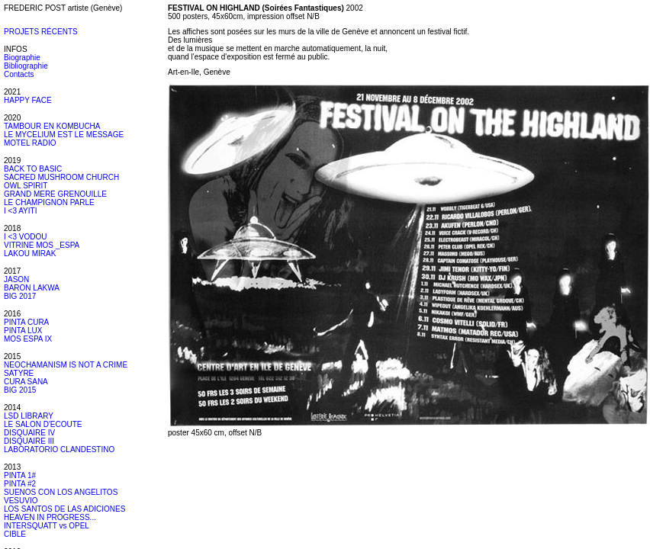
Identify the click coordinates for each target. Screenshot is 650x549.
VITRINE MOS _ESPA (41, 245)
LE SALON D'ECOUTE (43, 424)
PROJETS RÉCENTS (41, 31)
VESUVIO (20, 500)
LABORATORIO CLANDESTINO (59, 449)
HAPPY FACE (28, 100)
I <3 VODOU (25, 237)
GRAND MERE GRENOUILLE (55, 194)
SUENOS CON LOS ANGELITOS (60, 492)
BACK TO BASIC (33, 169)
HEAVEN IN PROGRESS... (50, 517)
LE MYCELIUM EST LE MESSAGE (64, 134)
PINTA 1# (20, 475)
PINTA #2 (20, 484)
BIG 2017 (20, 296)
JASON (16, 279)
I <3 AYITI (20, 211)
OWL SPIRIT (25, 185)
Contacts (19, 74)
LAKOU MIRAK (30, 253)
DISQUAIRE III (29, 441)
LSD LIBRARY (28, 416)
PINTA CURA (26, 322)
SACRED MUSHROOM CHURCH (61, 177)
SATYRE (19, 373)
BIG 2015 (20, 390)
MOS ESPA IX (28, 339)
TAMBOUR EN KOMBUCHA (52, 126)
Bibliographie (26, 66)
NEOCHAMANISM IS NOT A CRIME (65, 365)
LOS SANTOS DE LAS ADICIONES (64, 509)
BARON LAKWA (32, 288)
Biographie (22, 57)
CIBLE (15, 534)
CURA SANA (26, 381)
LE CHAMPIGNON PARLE (49, 202)
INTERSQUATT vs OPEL (46, 526)
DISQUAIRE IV (29, 433)
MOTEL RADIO (30, 143)
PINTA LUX (23, 330)
